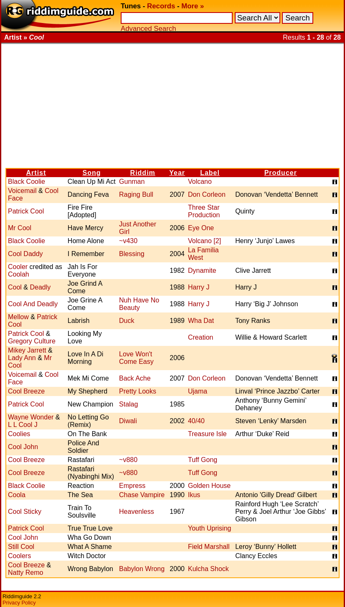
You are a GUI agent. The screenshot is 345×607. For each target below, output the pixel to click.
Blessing (131, 253)
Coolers (19, 555)
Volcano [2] (204, 240)
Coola (16, 494)
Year (177, 172)
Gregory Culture (32, 341)
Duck (126, 320)
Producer (280, 172)
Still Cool (21, 546)
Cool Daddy (25, 253)
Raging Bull (136, 194)
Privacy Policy (19, 602)
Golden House (209, 485)
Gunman (132, 181)
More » (192, 6)
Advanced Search (148, 29)
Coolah (18, 274)
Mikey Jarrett (27, 350)
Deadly (40, 287)
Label (210, 172)
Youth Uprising (209, 528)
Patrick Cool (26, 211)
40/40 (196, 420)
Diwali (128, 420)
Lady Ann (22, 357)
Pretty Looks (137, 391)
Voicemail (22, 190)
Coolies (19, 433)
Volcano (200, 181)
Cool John (23, 446)
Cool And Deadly (33, 303)
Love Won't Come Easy (136, 357)
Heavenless (136, 511)
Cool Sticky (24, 511)
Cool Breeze (26, 391)
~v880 (128, 459)
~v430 (128, 240)
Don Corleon (207, 194)
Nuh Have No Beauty (139, 304)
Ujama (197, 391)
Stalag (128, 404)
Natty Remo (25, 572)
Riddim (142, 172)
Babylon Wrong (142, 568)
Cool (15, 287)
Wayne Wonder (30, 417)
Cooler (18, 266)
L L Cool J (23, 424)
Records (161, 6)
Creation (200, 337)
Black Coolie (26, 181)
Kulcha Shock (208, 568)
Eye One (201, 227)
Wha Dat (201, 320)
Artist (36, 172)
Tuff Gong (202, 459)
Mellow (18, 316)
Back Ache (135, 378)
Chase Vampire (142, 494)
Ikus (194, 494)
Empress (132, 485)
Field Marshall (209, 546)
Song (91, 172)
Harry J (199, 287)
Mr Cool (19, 227)
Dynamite (202, 270)
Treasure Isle (207, 433)
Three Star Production (204, 211)
